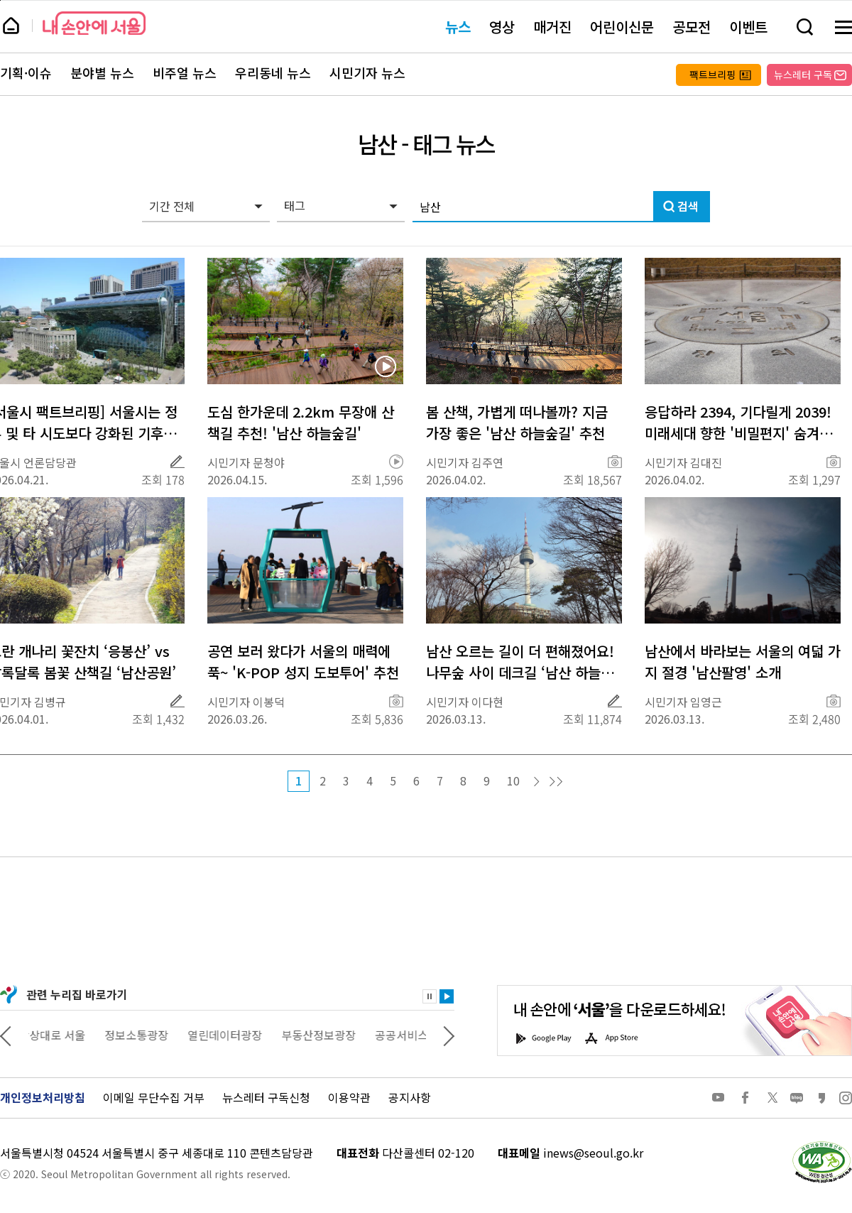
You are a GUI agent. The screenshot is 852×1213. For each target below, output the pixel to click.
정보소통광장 (146, 1034)
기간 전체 (172, 205)
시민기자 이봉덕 (246, 701)
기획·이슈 (26, 73)
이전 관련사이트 (5, 1035)
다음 (537, 782)
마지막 (556, 782)
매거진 (552, 26)
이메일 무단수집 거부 (153, 1097)
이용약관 (349, 1097)
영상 (502, 26)
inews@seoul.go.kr (593, 1152)
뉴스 (458, 26)
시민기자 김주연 (464, 462)
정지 (429, 996)
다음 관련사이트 (448, 1035)
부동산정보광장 (328, 1034)
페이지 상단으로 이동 (0, 0)
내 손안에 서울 (94, 23)
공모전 (691, 26)
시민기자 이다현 (464, 701)
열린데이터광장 (234, 1034)
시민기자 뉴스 (367, 73)
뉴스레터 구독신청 (266, 1097)
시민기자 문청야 (246, 462)
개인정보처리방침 (42, 1097)
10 (513, 780)
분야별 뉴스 (102, 73)
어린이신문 (622, 26)
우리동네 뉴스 (273, 73)
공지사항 (409, 1097)
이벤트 (748, 26)
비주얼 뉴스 (185, 73)
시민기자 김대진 (683, 462)
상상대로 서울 (61, 1034)
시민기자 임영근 (683, 701)
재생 (446, 996)
